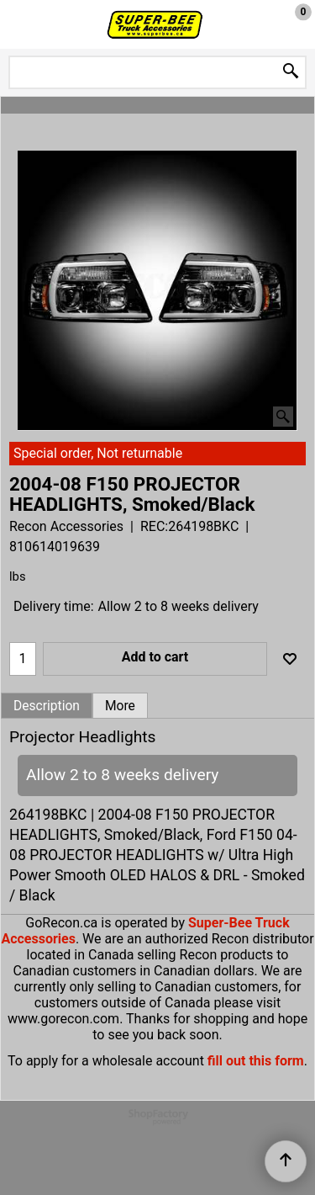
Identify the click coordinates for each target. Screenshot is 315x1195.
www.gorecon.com (63, 1019)
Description (46, 706)
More (120, 706)
